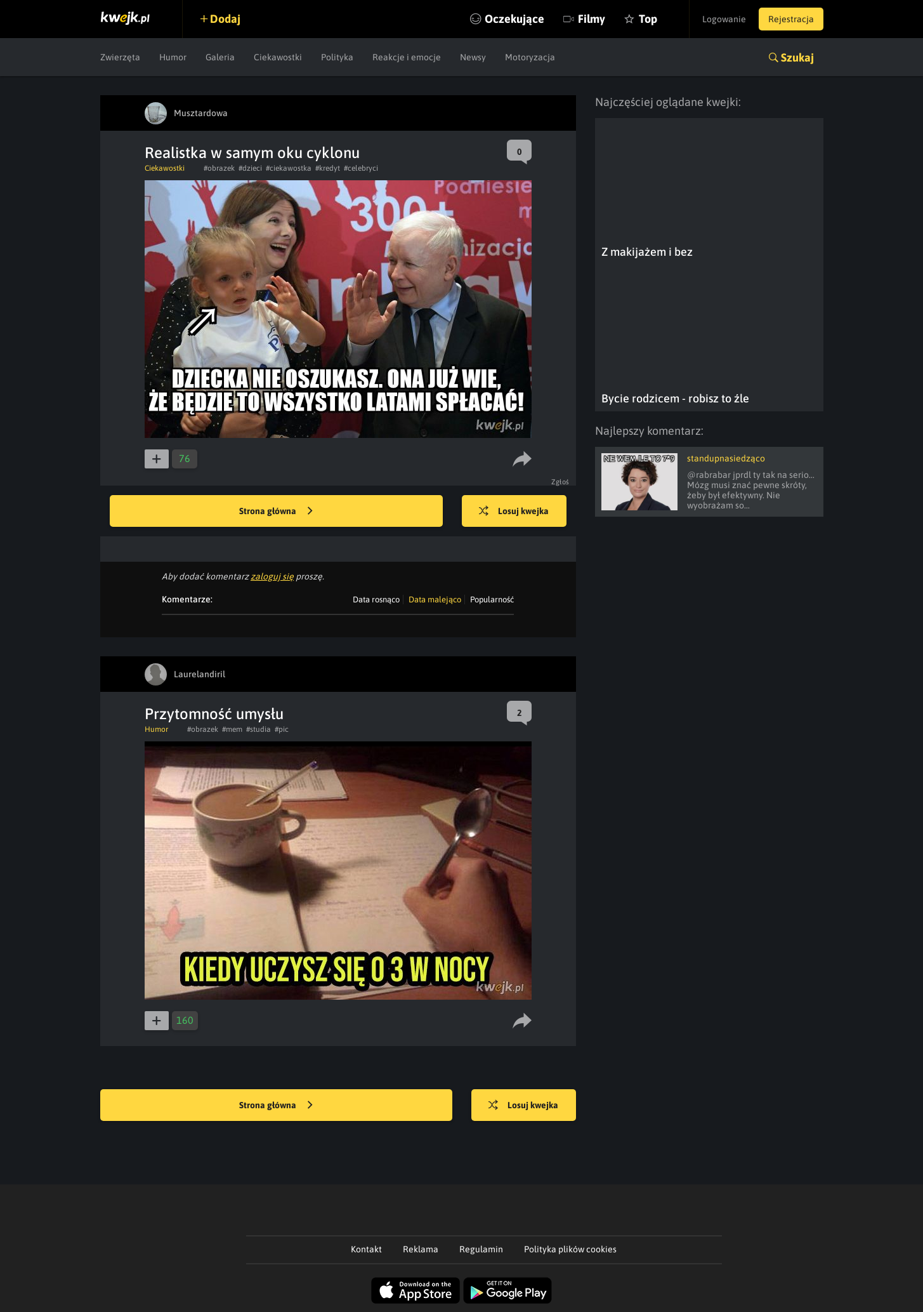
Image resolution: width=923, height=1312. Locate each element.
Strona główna (276, 511)
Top (648, 18)
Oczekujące (514, 18)
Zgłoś (560, 482)
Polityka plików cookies (570, 1249)
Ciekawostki (278, 57)
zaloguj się (272, 576)
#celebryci (361, 168)
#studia (258, 729)
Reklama (420, 1249)
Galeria (220, 57)
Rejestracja (791, 19)
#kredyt (327, 168)
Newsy (473, 57)
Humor (173, 57)
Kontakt (366, 1249)
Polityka (337, 57)
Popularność (492, 599)
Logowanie (724, 19)
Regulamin (481, 1249)
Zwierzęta (120, 57)
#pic (282, 729)
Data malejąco (435, 599)
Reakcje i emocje (406, 57)
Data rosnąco (376, 599)
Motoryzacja (530, 57)
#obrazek (219, 168)
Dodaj (225, 18)
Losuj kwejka (514, 511)
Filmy (591, 18)
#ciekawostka (288, 168)
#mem (232, 729)
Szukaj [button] (797, 57)
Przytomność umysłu (214, 713)
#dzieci (250, 168)
